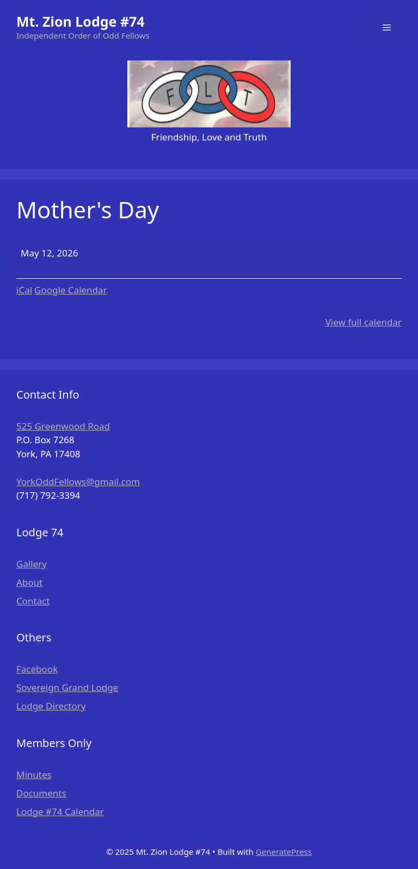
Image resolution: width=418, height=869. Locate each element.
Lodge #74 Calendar (60, 811)
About (29, 582)
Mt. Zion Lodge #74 (80, 21)
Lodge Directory (50, 706)
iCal (24, 290)
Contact (33, 601)
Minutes (34, 774)
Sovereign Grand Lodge (67, 687)
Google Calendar (70, 290)
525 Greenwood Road (63, 426)
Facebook (37, 669)
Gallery (31, 564)
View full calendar (363, 322)
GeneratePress (284, 851)
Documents (41, 793)
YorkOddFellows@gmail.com (78, 481)
